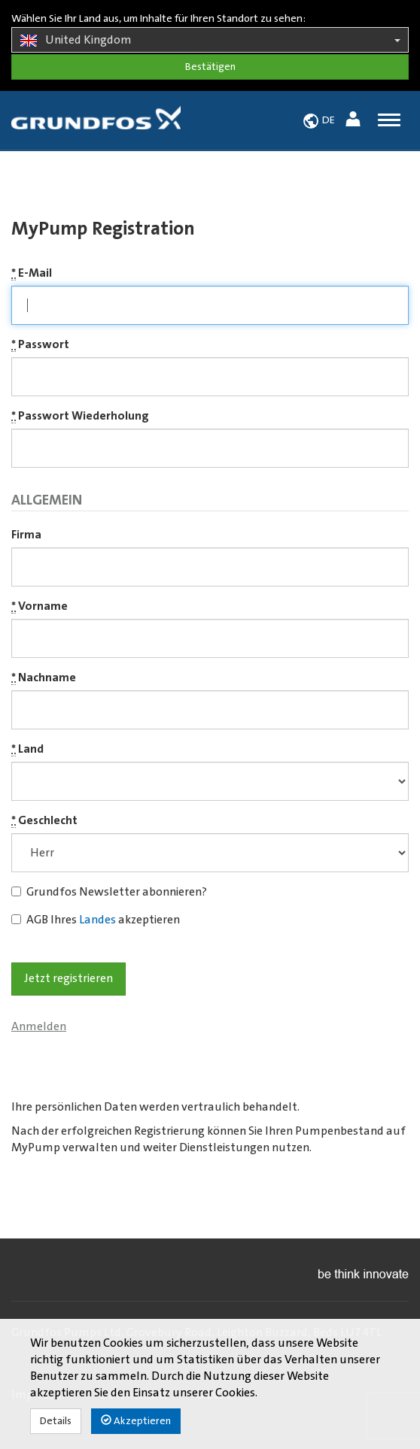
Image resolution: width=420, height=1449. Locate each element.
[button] (354, 121)
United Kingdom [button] (210, 41)
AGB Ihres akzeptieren (95, 919)
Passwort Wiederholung (80, 416)
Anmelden (38, 1026)
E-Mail (31, 273)
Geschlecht (44, 821)
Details (56, 1421)
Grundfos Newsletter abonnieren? (109, 892)
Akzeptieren (136, 1420)
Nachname (43, 678)
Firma (26, 534)
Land (27, 749)
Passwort (40, 345)
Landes (97, 919)
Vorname (39, 606)
